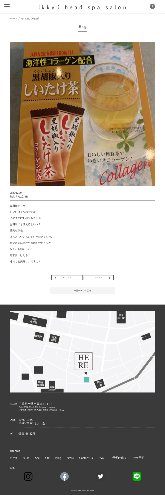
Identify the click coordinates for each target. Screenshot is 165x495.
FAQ (101, 457)
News (70, 457)
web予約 (138, 457)
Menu (13, 457)
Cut (47, 457)
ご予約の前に (119, 457)
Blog (58, 457)
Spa (37, 457)
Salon (26, 457)
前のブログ (98, 277)
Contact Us (86, 457)
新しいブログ (67, 277)
